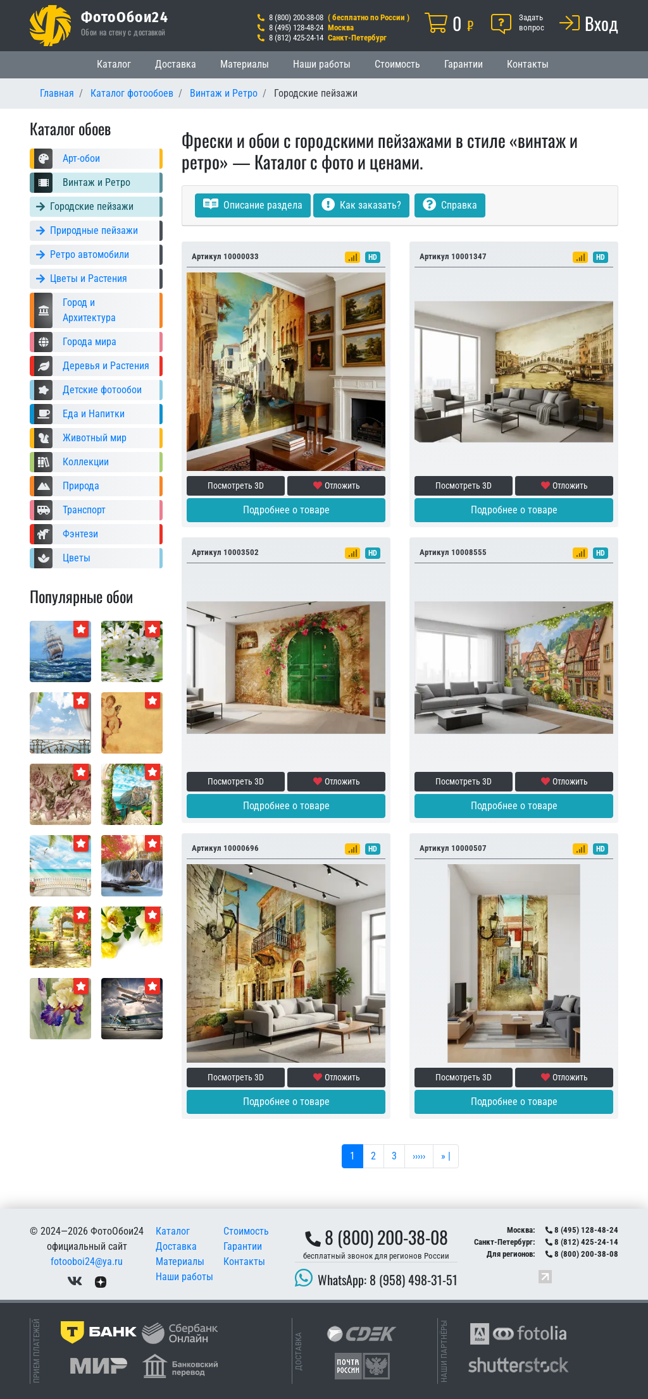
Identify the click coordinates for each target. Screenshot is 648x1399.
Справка (450, 205)
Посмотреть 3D (236, 485)
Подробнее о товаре (286, 510)
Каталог (114, 64)
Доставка (175, 64)
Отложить (336, 485)
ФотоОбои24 (124, 16)
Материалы (244, 64)
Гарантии (463, 64)
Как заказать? (361, 205)
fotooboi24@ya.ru (87, 1261)
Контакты (528, 64)
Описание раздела (252, 205)
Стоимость (397, 64)
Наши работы (322, 64)
